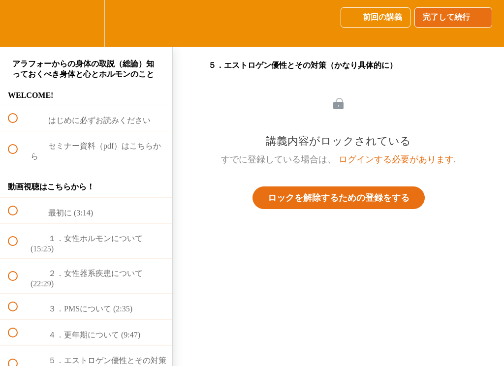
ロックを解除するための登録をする (339, 198)
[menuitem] (86, 23)
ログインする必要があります (396, 159)
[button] (18, 23)
